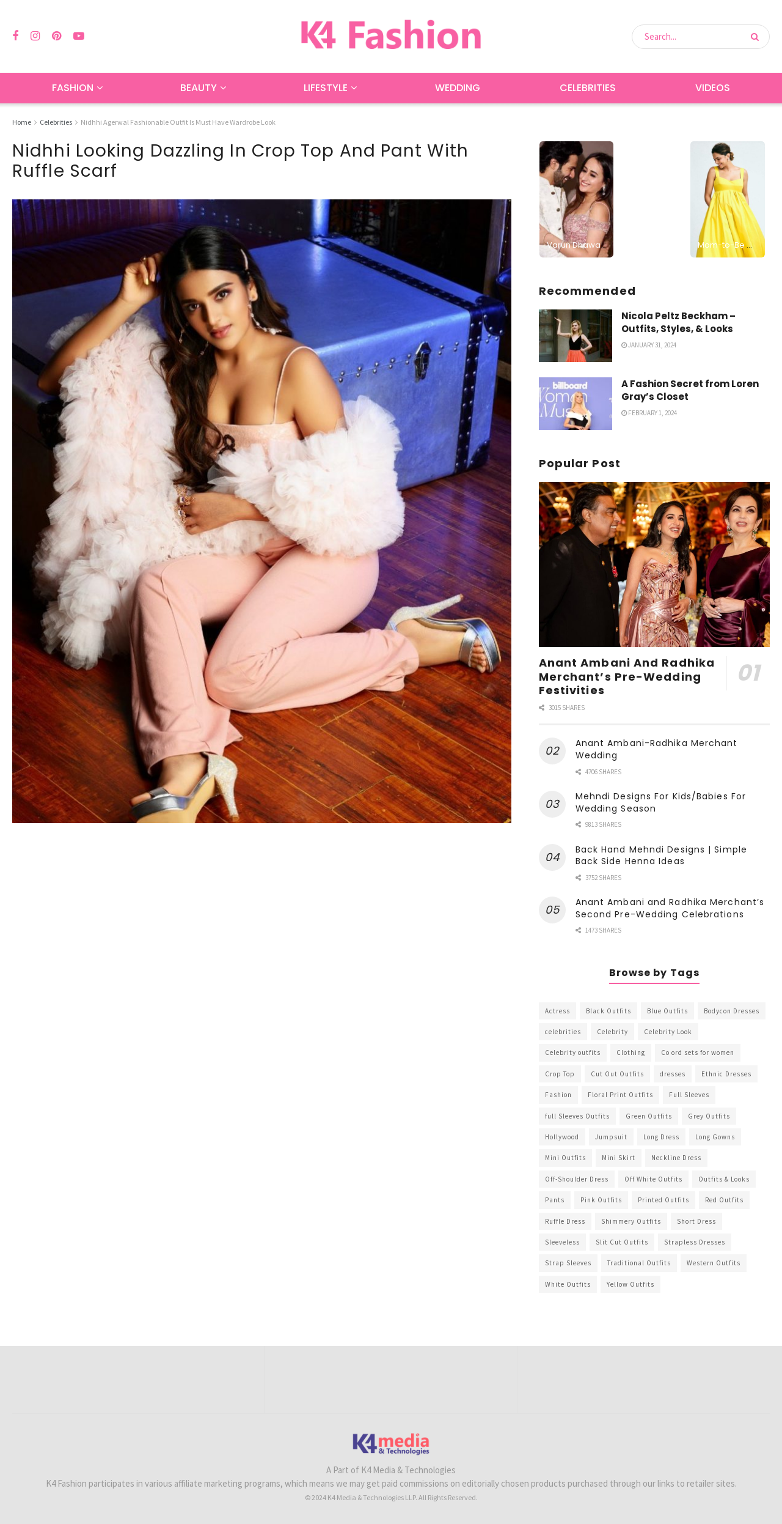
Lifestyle (326, 88)
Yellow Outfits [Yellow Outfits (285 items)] (630, 1284)
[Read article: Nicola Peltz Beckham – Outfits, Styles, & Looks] (575, 335)
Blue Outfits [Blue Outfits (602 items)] (667, 1011)
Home (21, 122)
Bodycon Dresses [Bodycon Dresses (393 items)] (731, 1011)
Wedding (457, 88)
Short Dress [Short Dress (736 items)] (696, 1221)
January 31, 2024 (648, 345)
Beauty (198, 88)
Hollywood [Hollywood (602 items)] (562, 1137)
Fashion (72, 88)
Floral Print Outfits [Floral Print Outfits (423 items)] (620, 1094)
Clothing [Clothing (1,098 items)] (630, 1052)
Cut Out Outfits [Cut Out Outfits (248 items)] (617, 1074)
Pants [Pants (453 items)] (555, 1200)
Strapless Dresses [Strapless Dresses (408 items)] (694, 1242)
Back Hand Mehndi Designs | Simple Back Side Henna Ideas (661, 855)
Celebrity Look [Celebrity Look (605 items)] (668, 1031)
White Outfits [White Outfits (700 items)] (568, 1284)
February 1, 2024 (649, 413)
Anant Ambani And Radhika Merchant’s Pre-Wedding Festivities (627, 676)
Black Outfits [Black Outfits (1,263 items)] (608, 1011)
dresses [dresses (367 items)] (672, 1074)
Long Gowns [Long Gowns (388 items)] (715, 1137)
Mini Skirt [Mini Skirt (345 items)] (618, 1157)
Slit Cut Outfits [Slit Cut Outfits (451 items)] (622, 1242)
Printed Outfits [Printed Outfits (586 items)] (663, 1200)
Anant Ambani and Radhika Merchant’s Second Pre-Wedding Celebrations (670, 908)
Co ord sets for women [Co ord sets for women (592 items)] (697, 1052)
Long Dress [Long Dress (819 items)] (661, 1137)
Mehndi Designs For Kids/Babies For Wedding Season (661, 802)
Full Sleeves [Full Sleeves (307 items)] (689, 1094)
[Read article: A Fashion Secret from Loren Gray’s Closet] (575, 403)
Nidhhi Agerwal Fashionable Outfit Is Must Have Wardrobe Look (178, 122)
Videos (712, 88)
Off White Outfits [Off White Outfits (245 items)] (653, 1179)
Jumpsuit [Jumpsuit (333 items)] (611, 1137)
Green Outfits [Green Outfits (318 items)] (649, 1116)
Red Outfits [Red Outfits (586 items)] (724, 1200)
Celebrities (588, 88)
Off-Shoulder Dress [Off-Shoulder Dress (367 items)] (576, 1179)
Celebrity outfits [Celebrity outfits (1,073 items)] (573, 1052)
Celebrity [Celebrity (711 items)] (612, 1031)
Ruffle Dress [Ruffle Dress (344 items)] (565, 1221)
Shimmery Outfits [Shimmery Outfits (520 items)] (631, 1221)
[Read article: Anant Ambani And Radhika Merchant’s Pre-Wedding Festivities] (654, 565)
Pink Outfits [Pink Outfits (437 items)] (601, 1200)
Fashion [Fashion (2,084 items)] (558, 1094)
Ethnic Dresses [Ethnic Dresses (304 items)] (726, 1074)
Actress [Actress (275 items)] (557, 1011)
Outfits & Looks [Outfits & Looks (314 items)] (724, 1179)
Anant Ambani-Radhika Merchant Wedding (657, 749)
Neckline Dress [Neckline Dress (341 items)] (676, 1157)
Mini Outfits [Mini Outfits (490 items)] (565, 1157)
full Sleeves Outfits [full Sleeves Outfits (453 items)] (577, 1116)
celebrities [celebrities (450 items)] (563, 1031)
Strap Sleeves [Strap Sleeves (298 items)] (568, 1263)
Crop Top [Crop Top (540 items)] (560, 1074)
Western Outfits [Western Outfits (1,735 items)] (713, 1263)
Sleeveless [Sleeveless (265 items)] (562, 1242)
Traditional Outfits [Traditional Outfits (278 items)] (639, 1263)
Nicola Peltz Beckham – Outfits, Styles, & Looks (678, 322)
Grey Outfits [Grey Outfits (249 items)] (709, 1116)
